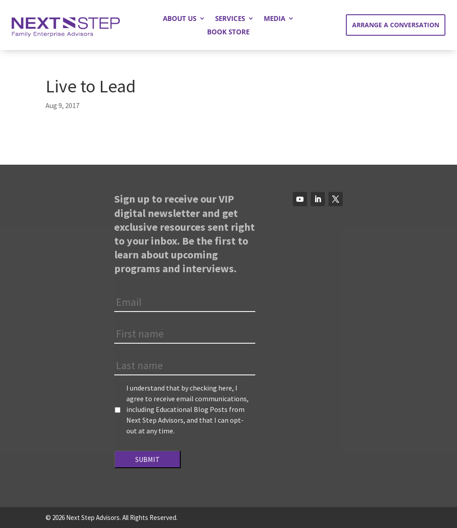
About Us (179, 19)
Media (274, 19)
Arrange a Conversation (395, 25)
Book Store (228, 32)
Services (230, 19)
